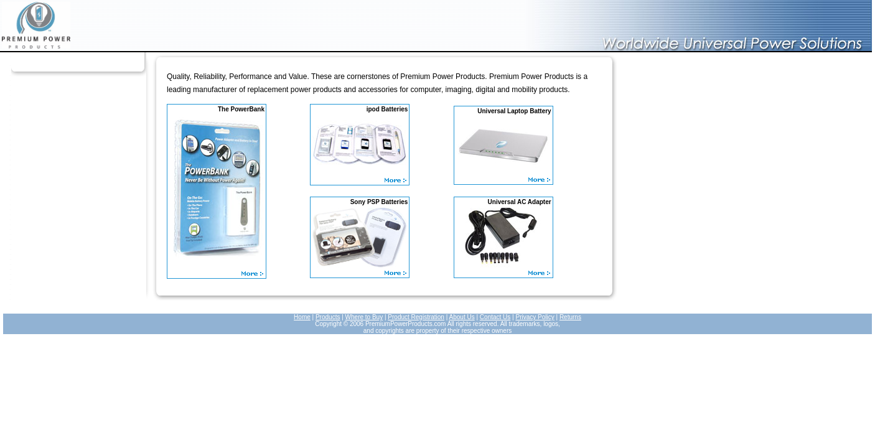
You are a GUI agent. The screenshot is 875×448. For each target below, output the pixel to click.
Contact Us (495, 317)
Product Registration (416, 317)
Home (302, 317)
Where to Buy (364, 317)
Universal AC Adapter (519, 201)
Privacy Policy (534, 317)
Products (328, 317)
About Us (462, 317)
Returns (570, 317)
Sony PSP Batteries (379, 201)
